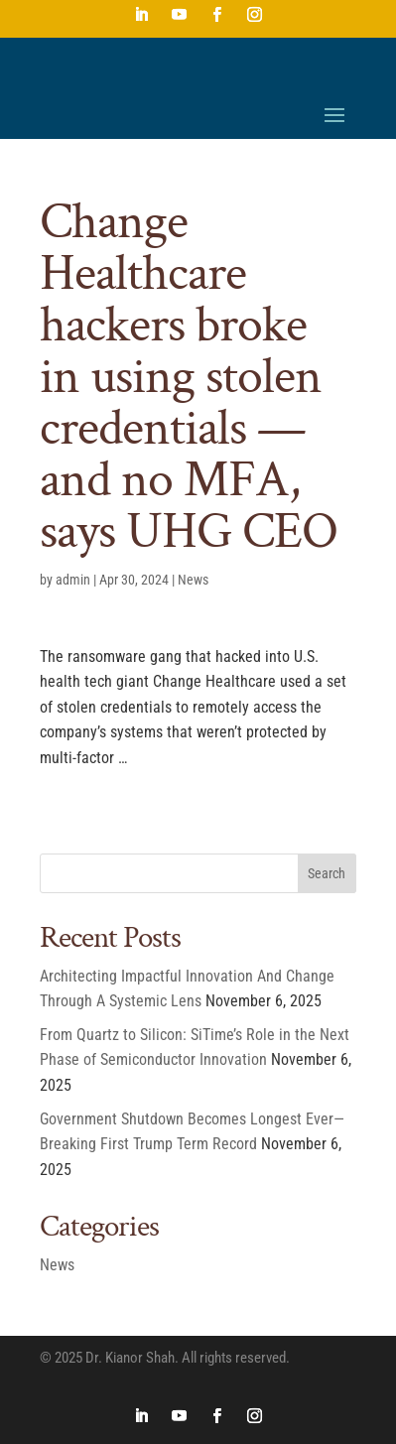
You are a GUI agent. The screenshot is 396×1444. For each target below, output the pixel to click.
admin (73, 580)
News (193, 580)
